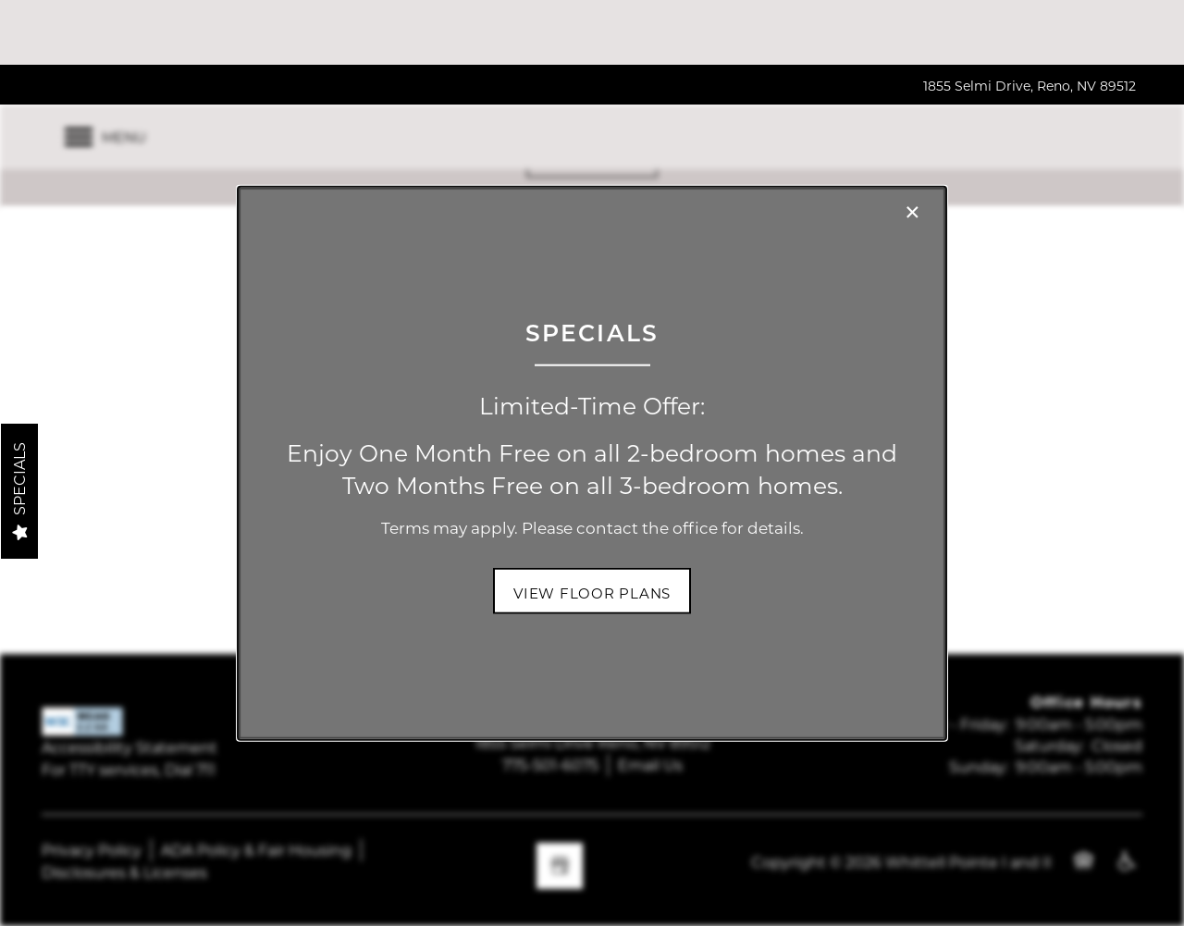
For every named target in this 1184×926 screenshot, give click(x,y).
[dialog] (592, 463)
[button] (592, 591)
